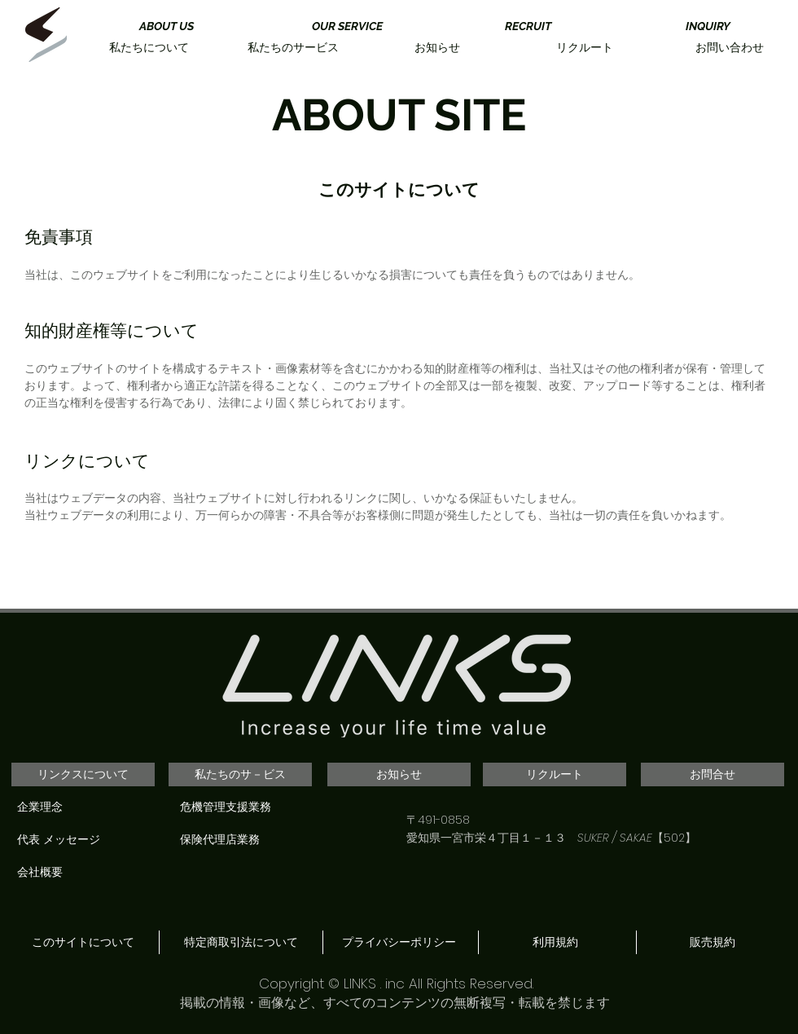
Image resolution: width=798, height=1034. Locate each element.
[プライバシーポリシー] (399, 942)
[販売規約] (712, 942)
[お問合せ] (712, 774)
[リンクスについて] (83, 774)
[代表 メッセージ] (86, 839)
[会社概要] (86, 872)
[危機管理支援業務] (249, 807)
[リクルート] (554, 774)
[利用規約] (555, 942)
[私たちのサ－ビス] (240, 774)
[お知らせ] (399, 774)
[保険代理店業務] (249, 839)
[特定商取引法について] (241, 942)
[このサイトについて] (83, 942)
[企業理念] (86, 807)
